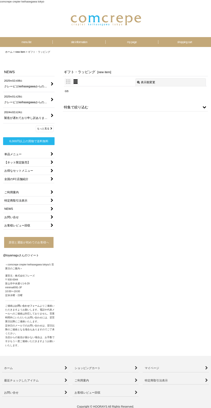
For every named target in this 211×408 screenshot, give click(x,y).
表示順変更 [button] (146, 82)
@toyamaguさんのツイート (21, 255)
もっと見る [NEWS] (44, 128)
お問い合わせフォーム (27, 305)
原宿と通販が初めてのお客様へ (29, 242)
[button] (135, 107)
